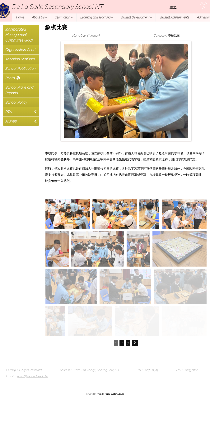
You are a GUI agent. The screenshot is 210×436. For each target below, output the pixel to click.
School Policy (16, 102)
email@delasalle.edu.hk (32, 376)
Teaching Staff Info (20, 59)
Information (63, 17)
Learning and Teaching (96, 17)
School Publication (20, 68)
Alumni (11, 121)
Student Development (136, 17)
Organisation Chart (20, 50)
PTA (8, 112)
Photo (10, 78)
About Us (39, 17)
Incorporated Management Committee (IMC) (19, 35)
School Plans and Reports (19, 90)
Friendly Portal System (107, 394)
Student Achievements (174, 17)
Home (20, 17)
